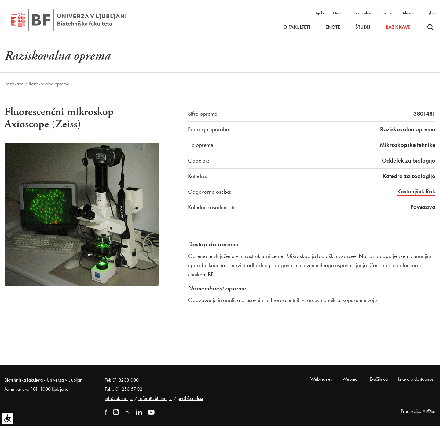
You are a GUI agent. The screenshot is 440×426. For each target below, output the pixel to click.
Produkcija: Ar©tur (418, 411)
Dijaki (319, 13)
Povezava (422, 207)
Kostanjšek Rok (416, 191)
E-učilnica (379, 379)
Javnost (387, 13)
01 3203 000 (125, 380)
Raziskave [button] (398, 27)
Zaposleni (364, 13)
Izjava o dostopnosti (416, 379)
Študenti (339, 13)
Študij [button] (362, 27)
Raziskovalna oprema (49, 83)
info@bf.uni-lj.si (119, 398)
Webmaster (321, 379)
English (429, 13)
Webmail (351, 379)
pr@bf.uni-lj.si (190, 398)
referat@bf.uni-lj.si (155, 398)
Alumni (408, 13)
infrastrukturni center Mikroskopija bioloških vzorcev (298, 256)
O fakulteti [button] (296, 27)
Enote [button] (332, 27)
